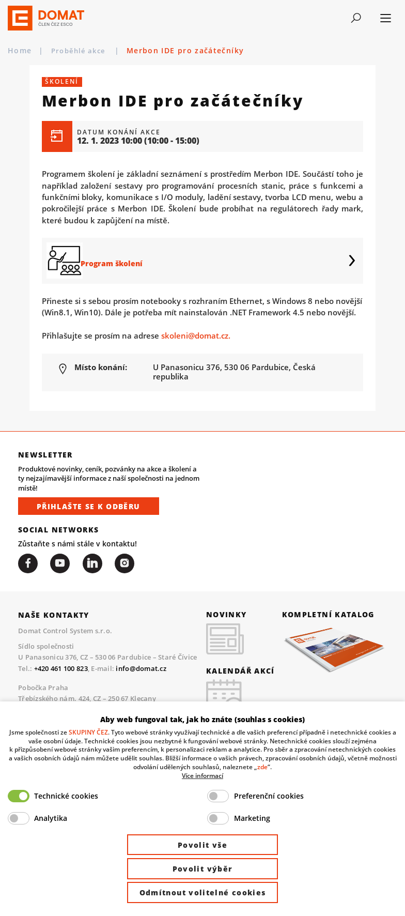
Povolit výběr (203, 869)
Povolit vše (202, 845)
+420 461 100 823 (61, 669)
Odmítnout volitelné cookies (202, 892)
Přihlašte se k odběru (89, 507)
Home (20, 50)
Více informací (202, 775)
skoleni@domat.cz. (195, 335)
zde (262, 766)
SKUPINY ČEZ (88, 732)
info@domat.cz (141, 669)
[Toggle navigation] (355, 18)
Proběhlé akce (82, 50)
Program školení (118, 260)
